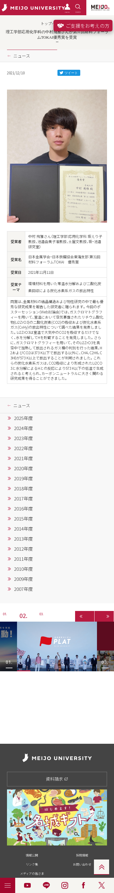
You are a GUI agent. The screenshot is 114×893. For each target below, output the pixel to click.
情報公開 (32, 855)
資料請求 (57, 779)
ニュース (21, 56)
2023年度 (23, 438)
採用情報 (82, 855)
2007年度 (23, 589)
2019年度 (23, 478)
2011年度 (23, 559)
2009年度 (23, 579)
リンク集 (32, 864)
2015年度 (23, 518)
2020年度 (23, 468)
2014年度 (23, 528)
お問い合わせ (82, 864)
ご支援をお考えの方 (83, 25)
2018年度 (23, 488)
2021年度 (23, 458)
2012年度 (23, 548)
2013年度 (23, 538)
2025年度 (23, 418)
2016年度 (23, 508)
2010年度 (23, 569)
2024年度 (23, 428)
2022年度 (23, 448)
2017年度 (23, 498)
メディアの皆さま (32, 873)
